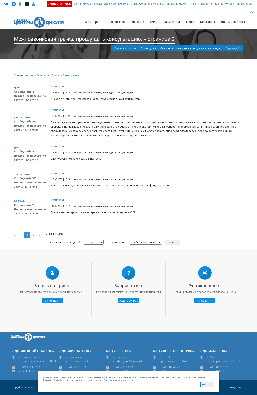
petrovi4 (19, 201)
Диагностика (116, 22)
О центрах (92, 22)
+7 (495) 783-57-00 (105, 4)
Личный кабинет (233, 22)
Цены (190, 22)
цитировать (58, 86)
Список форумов (25, 75)
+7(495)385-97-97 (175, 4)
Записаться (52, 300)
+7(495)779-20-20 (139, 4)
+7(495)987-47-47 (206, 4)
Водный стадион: (83, 4)
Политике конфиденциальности (118, 380)
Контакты (207, 22)
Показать (172, 242)
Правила (57, 75)
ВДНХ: (192, 4)
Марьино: (158, 4)
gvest (18, 87)
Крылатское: (227, 4)
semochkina (22, 117)
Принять (207, 384)
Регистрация (71, 75)
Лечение (138, 22)
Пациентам (171, 22)
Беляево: (123, 4)
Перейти (204, 300)
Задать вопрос (128, 300)
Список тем (43, 75)
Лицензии (235, 387)
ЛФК (153, 22)
